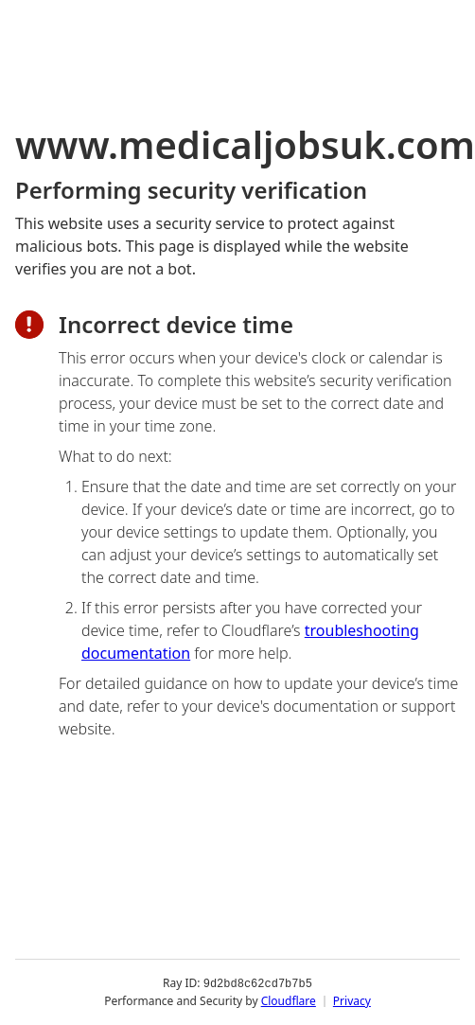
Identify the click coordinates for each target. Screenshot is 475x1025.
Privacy (352, 1001)
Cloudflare (288, 1001)
